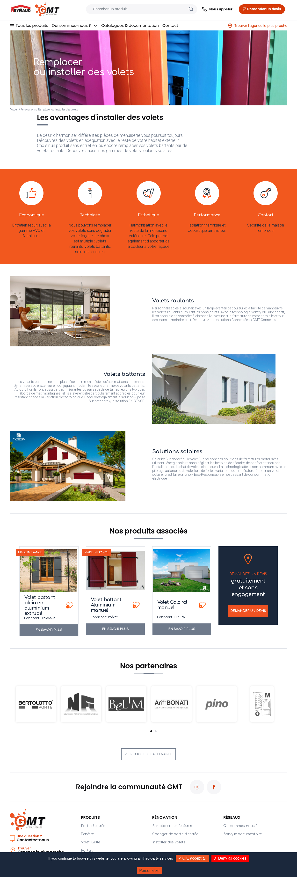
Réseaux (231, 817)
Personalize (149, 871)
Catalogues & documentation (130, 25)
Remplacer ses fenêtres (172, 826)
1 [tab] (151, 731)
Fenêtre (87, 834)
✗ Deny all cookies (230, 858)
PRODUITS (90, 817)
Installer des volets (168, 842)
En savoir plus (49, 630)
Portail (87, 850)
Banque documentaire (242, 834)
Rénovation (164, 817)
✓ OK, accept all (192, 858)
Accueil (14, 109)
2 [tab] (156, 731)
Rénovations (28, 109)
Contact (170, 25)
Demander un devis (248, 611)
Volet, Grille (90, 842)
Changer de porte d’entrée (175, 834)
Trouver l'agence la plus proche (257, 25)
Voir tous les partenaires (148, 754)
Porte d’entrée (93, 826)
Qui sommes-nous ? (74, 25)
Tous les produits (32, 25)
